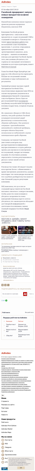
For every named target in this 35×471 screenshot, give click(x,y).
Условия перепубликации (8, 358)
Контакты (8, 440)
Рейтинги (4, 422)
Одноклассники (10, 455)
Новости (9, 6)
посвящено (23, 101)
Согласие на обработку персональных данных (14, 379)
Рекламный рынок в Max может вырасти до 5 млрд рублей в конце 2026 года (25, 238)
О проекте (5, 401)
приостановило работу (16, 42)
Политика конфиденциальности (10, 373)
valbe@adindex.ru (8, 280)
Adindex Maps (6, 432)
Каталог (4, 411)
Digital (15, 6)
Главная (3, 6)
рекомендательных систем (16, 464)
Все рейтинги (29, 312)
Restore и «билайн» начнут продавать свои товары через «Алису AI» (15, 221)
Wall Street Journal (8, 67)
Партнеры (5, 408)
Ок (21, 468)
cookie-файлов (21, 462)
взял (3, 74)
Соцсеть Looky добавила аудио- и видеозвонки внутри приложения (9, 237)
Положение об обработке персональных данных (14, 377)
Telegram (8, 447)
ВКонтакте (9, 451)
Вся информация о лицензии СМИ (10, 371)
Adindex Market (6, 429)
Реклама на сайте (7, 405)
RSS (6, 444)
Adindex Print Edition (8, 426)
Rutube (7, 458)
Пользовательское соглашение (9, 375)
